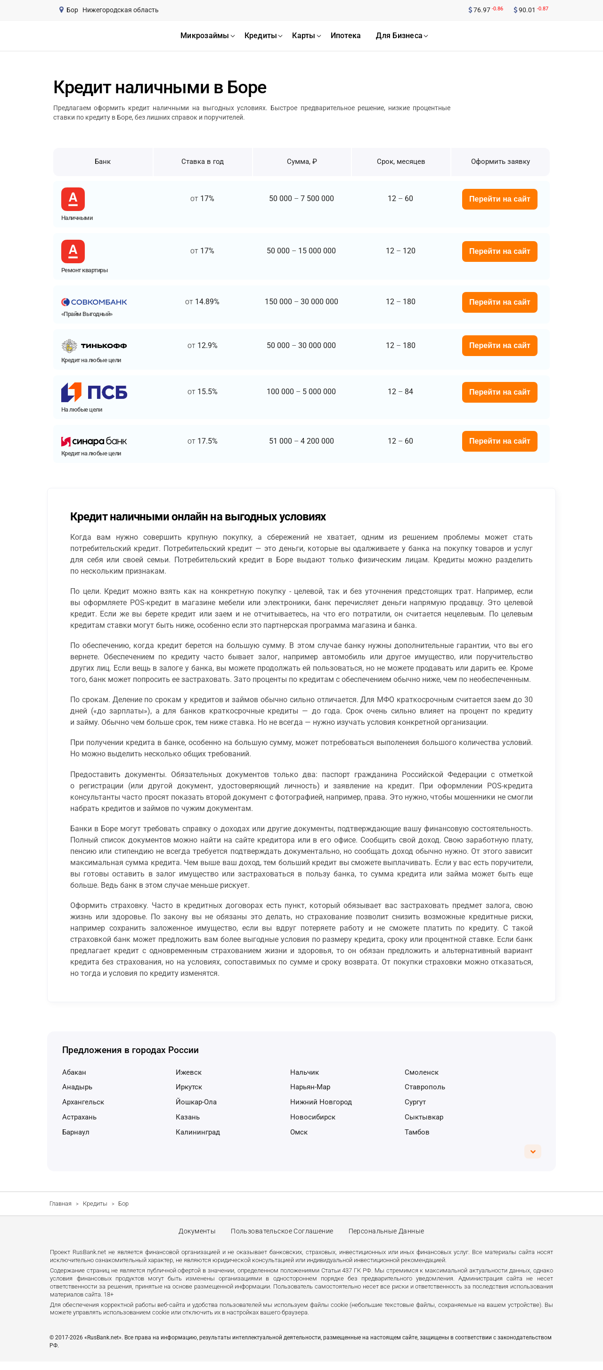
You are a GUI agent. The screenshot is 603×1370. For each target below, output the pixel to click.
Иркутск (189, 1087)
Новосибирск (312, 1117)
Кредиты (95, 1203)
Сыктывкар (424, 1117)
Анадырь (77, 1087)
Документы (195, 1236)
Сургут (415, 1102)
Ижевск (189, 1072)
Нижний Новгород (321, 1102)
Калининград (198, 1132)
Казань (188, 1117)
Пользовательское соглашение (282, 1236)
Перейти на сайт (499, 199)
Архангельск (83, 1102)
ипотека (346, 35)
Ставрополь (425, 1087)
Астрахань (79, 1117)
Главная (60, 1203)
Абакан (74, 1072)
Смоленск (422, 1072)
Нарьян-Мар (310, 1087)
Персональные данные (388, 1236)
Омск (299, 1132)
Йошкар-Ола (196, 1102)
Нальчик (304, 1072)
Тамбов (417, 1132)
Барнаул (76, 1132)
